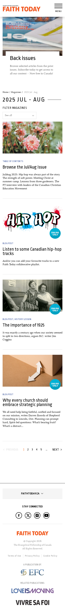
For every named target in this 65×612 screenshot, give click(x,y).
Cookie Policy (50, 556)
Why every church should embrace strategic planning (27, 402)
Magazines (16, 92)
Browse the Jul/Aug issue (25, 167)
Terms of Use (14, 556)
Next (55, 449)
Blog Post (8, 243)
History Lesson (23, 319)
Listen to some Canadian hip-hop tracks (32, 251)
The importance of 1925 (23, 325)
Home (5, 92)
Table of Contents (13, 161)
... (46, 449)
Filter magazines (15, 107)
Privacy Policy (32, 556)
